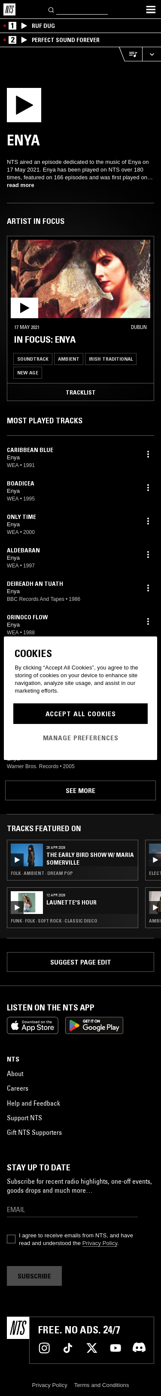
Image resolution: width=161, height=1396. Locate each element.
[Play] (25, 107)
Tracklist (81, 392)
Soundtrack (33, 359)
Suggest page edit (80, 962)
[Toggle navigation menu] (151, 9)
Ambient (68, 359)
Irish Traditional (111, 359)
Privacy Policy (99, 1243)
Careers (17, 1088)
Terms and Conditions (101, 1385)
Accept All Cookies (81, 713)
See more (80, 790)
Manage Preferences (80, 737)
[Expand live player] (151, 54)
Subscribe (34, 1276)
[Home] (9, 9)
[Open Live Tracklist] (130, 54)
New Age (27, 372)
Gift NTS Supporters (34, 1132)
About (15, 1073)
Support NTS (24, 1117)
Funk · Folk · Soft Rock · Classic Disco (54, 921)
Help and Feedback (33, 1103)
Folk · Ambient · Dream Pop (42, 873)
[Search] (51, 9)
